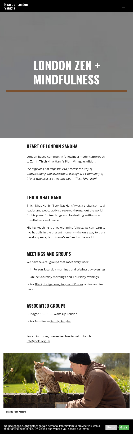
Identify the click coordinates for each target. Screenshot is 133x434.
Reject (111, 427)
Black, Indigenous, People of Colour (59, 284)
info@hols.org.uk (38, 341)
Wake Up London (65, 314)
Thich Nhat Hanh (38, 205)
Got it (123, 427)
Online (34, 277)
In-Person (36, 269)
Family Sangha (60, 321)
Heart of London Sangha (16, 6)
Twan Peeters (20, 411)
